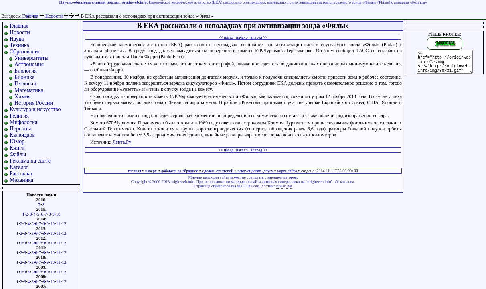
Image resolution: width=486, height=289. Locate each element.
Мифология (24, 122)
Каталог (19, 167)
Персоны (20, 129)
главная (134, 171)
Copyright (139, 181)
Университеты (31, 58)
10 (58, 214)
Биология (25, 71)
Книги (17, 148)
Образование (25, 52)
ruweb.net (284, 186)
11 (58, 223)
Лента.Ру (122, 142)
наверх (151, 171)
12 (64, 223)
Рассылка (21, 174)
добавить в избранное (179, 171)
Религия (19, 116)
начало (242, 37)
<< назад (226, 37)
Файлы (18, 154)
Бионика (24, 77)
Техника (19, 45)
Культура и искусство (35, 109)
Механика (21, 180)
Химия (22, 97)
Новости (54, 16)
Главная (30, 16)
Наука (17, 39)
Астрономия (29, 64)
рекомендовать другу (255, 171)
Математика (28, 90)
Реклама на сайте (30, 161)
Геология (25, 84)
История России (33, 103)
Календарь (22, 135)
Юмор (17, 141)
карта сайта (287, 171)
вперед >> (259, 37)
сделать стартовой (217, 171)
